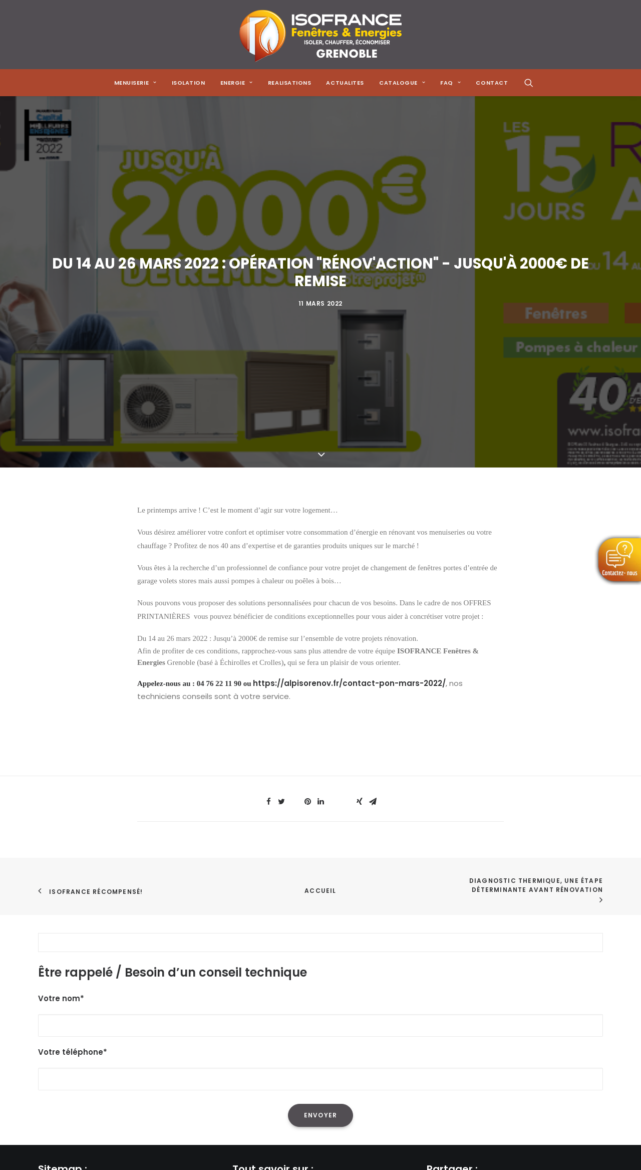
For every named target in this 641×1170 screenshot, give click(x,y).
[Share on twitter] (281, 569)
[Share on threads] (294, 566)
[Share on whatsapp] (334, 566)
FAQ (45, 1059)
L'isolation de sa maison (276, 967)
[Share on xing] (360, 569)
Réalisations (60, 1020)
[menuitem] (135, 82)
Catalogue (58, 1046)
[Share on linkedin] (320, 569)
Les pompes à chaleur (273, 1007)
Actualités (57, 1033)
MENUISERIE (135, 83)
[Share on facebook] (268, 569)
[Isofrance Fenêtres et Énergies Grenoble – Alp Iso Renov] (320, 35)
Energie (51, 1007)
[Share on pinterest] (307, 569)
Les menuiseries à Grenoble (283, 1046)
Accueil (320, 658)
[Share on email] (373, 569)
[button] (528, 82)
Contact (54, 1072)
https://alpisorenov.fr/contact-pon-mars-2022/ (349, 450)
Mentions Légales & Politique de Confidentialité (126, 1086)
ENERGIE (236, 83)
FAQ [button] (450, 83)
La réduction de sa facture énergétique (306, 981)
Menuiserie (58, 981)
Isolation (188, 83)
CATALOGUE (402, 83)
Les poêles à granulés (272, 1020)
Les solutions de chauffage (283, 1033)
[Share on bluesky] (347, 566)
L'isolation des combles (275, 994)
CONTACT (492, 83)
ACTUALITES (345, 83)
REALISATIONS (289, 83)
